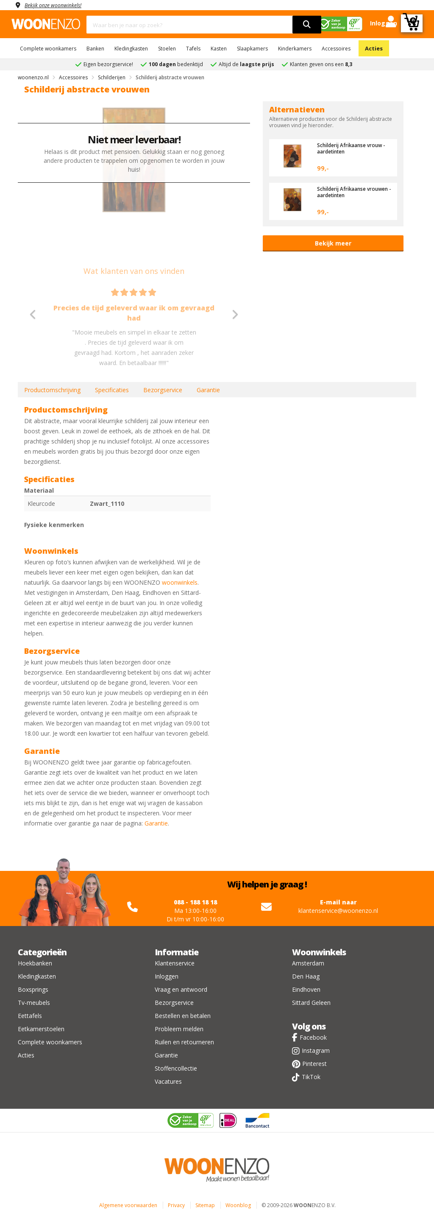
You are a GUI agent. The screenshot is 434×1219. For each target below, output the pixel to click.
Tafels (193, 48)
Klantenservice (175, 963)
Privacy (176, 1205)
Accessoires (336, 48)
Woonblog (238, 1205)
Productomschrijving (52, 390)
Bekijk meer (333, 243)
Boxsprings (33, 989)
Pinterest (314, 1064)
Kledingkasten (131, 48)
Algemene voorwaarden (128, 1205)
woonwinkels (180, 582)
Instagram (316, 1050)
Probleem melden (179, 1029)
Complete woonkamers (48, 48)
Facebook (313, 1037)
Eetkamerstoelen (41, 1029)
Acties (374, 48)
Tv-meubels (34, 1003)
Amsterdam (308, 963)
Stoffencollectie (176, 1068)
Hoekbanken (35, 963)
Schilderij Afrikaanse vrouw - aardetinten (345, 148)
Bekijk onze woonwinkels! (58, 5)
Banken (95, 48)
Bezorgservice (162, 390)
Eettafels (30, 1016)
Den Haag (306, 976)
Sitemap (205, 1205)
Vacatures (168, 1081)
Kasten (219, 48)
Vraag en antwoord (181, 989)
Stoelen (167, 48)
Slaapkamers (252, 48)
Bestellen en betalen (183, 1016)
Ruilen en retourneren (184, 1042)
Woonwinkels (319, 952)
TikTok (311, 1077)
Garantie (208, 390)
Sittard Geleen (311, 1003)
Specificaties (112, 390)
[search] (306, 24)
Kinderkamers (295, 48)
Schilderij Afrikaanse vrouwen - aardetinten (347, 191)
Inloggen (166, 976)
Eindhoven (306, 989)
